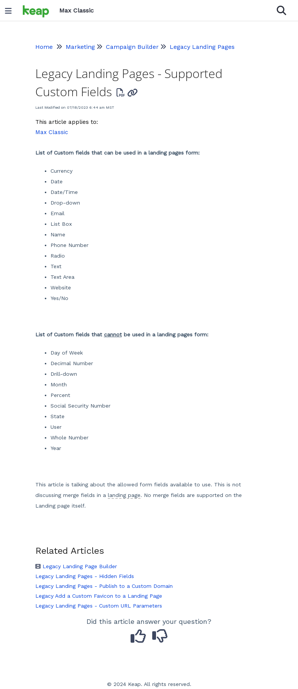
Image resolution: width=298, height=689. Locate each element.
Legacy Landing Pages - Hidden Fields (84, 576)
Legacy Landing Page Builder (76, 566)
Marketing (80, 46)
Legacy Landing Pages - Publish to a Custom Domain (104, 586)
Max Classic (51, 132)
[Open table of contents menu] (11, 9)
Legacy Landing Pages (202, 46)
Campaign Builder (132, 46)
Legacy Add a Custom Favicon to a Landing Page (98, 596)
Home (44, 46)
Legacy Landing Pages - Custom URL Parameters (98, 606)
